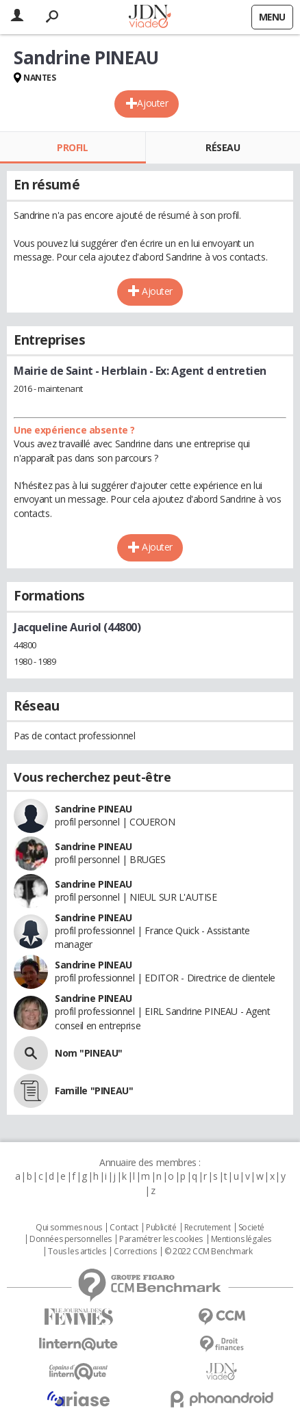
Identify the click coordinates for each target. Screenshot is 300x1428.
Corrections (135, 1251)
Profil (72, 147)
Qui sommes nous (69, 1227)
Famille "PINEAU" (94, 1090)
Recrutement (207, 1227)
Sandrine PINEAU (93, 808)
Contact (124, 1227)
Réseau (222, 147)
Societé (251, 1227)
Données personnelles (70, 1239)
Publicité (161, 1227)
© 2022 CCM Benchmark (208, 1251)
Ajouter (152, 102)
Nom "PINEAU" (89, 1052)
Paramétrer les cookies (161, 1239)
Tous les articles (76, 1251)
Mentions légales (241, 1239)
